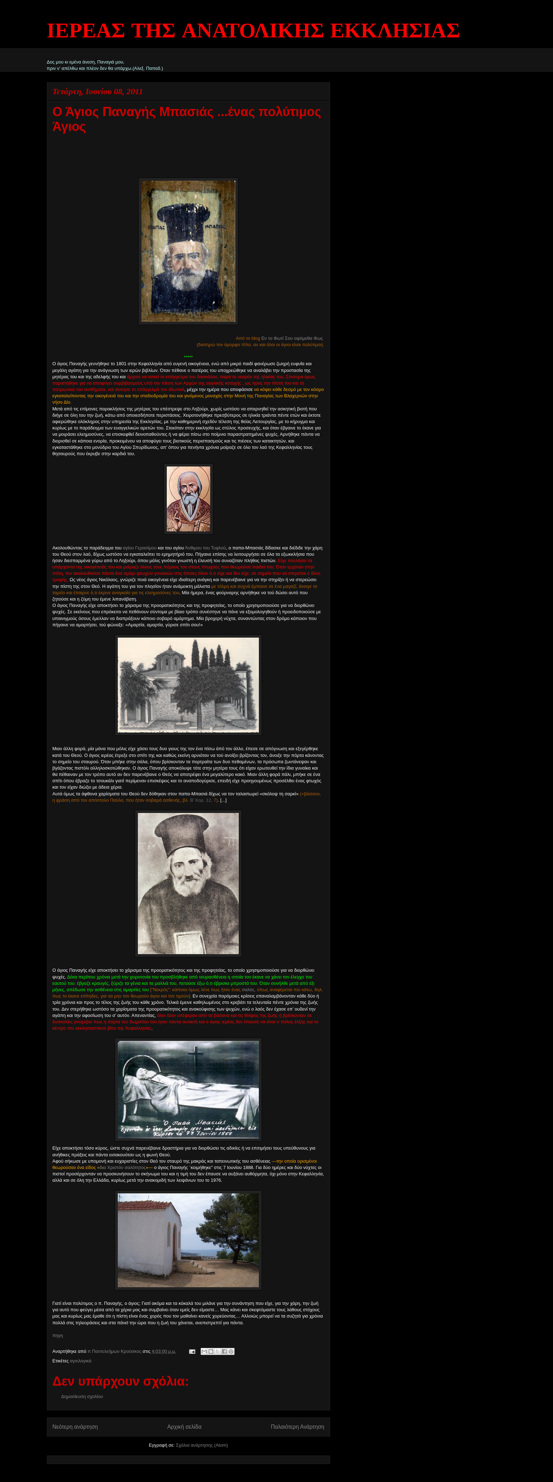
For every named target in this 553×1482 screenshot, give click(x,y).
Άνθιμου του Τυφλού (205, 547)
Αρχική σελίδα (184, 1427)
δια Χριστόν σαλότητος (123, 1167)
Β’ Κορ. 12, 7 (203, 800)
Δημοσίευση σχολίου (82, 1396)
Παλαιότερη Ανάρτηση (297, 1427)
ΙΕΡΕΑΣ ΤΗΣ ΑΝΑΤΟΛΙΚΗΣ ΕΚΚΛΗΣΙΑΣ (253, 31)
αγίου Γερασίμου (139, 547)
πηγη (58, 1335)
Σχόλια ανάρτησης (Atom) (202, 1445)
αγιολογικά (80, 1360)
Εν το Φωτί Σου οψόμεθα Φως (292, 338)
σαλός (248, 989)
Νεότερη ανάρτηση (75, 1427)
